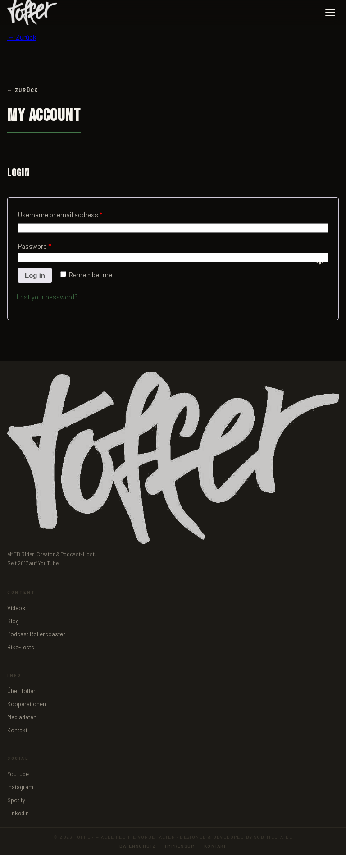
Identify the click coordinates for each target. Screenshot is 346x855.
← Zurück (21, 36)
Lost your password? (47, 297)
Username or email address (60, 215)
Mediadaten (21, 717)
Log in (35, 275)
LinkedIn (18, 813)
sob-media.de (273, 837)
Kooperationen (26, 704)
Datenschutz (137, 846)
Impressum (180, 846)
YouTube (18, 773)
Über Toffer (21, 690)
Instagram (20, 787)
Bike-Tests (20, 647)
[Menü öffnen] (330, 12)
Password (34, 246)
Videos (16, 607)
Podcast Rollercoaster (36, 634)
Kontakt (17, 730)
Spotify (16, 800)
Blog (13, 621)
